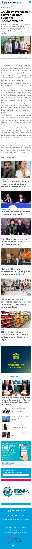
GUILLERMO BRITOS (26, 55)
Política (4, 519)
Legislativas (12, 519)
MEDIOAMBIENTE (7, 55)
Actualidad (15, 522)
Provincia (19, 519)
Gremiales (8, 522)
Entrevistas (23, 522)
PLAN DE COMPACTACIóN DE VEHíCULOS (15, 56)
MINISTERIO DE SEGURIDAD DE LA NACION (25, 57)
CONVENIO (14, 55)
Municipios (26, 519)
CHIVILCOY (19, 55)
